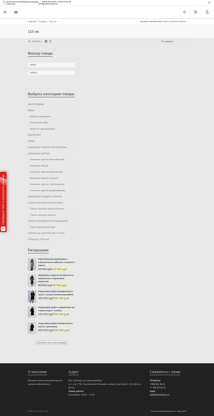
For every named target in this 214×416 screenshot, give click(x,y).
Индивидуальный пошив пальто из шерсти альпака (163, 21)
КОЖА (31, 141)
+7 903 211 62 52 (64, 2)
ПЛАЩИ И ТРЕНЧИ (38, 239)
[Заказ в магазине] (173, 41)
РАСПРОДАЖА (36, 104)
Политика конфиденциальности (163, 411)
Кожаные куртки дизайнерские (47, 190)
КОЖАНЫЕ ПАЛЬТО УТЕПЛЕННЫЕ (47, 147)
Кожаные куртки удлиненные (46, 171)
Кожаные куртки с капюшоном (47, 184)
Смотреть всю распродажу (51, 342)
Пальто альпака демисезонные (47, 208)
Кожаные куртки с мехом (44, 178)
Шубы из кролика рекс (42, 128)
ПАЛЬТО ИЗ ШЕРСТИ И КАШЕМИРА (48, 221)
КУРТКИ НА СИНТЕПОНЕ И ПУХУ (46, 233)
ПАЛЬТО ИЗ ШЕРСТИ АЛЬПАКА (45, 202)
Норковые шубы (39, 122)
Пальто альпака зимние (43, 215)
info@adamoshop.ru (159, 394)
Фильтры (37, 41)
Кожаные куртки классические (47, 159)
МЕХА (31, 110)
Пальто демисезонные (42, 227)
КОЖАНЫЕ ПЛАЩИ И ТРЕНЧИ (45, 196)
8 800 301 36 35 (49, 2)
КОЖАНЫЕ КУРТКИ (38, 153)
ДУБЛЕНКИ (34, 135)
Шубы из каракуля (40, 116)
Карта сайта (181, 411)
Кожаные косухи (39, 165)
